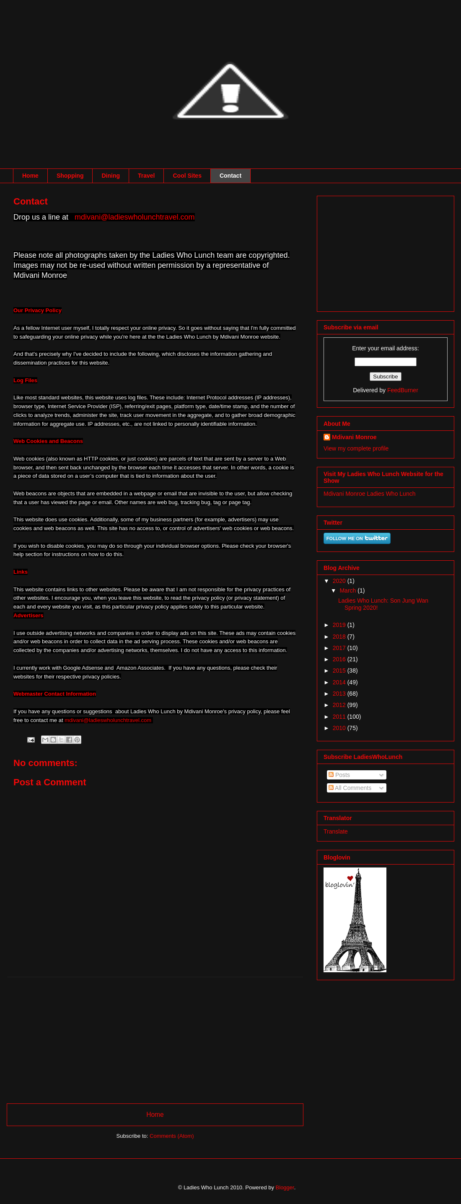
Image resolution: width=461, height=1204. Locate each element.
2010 (340, 728)
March (348, 590)
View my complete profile (356, 448)
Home (30, 175)
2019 (340, 624)
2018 (340, 636)
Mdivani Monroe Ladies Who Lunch (369, 493)
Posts (339, 775)
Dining (110, 175)
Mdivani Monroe (354, 437)
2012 (340, 705)
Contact (230, 175)
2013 (340, 693)
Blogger (285, 1187)
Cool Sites (187, 175)
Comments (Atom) (172, 1136)
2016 (340, 659)
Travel (146, 175)
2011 (340, 716)
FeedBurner (402, 390)
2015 (340, 670)
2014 (340, 682)
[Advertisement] (155, 1036)
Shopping (70, 175)
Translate (336, 831)
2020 (340, 580)
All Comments (350, 788)
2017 (340, 648)
